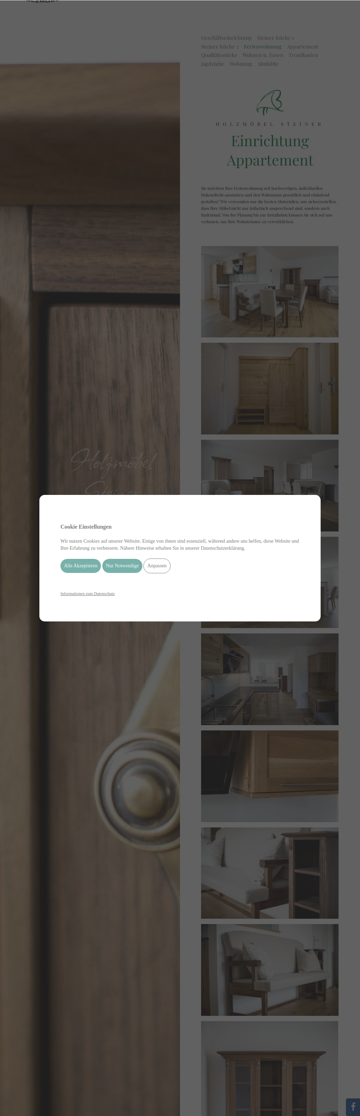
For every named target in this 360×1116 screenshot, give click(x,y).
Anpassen (156, 565)
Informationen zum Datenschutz (87, 593)
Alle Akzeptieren (80, 565)
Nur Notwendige (122, 565)
